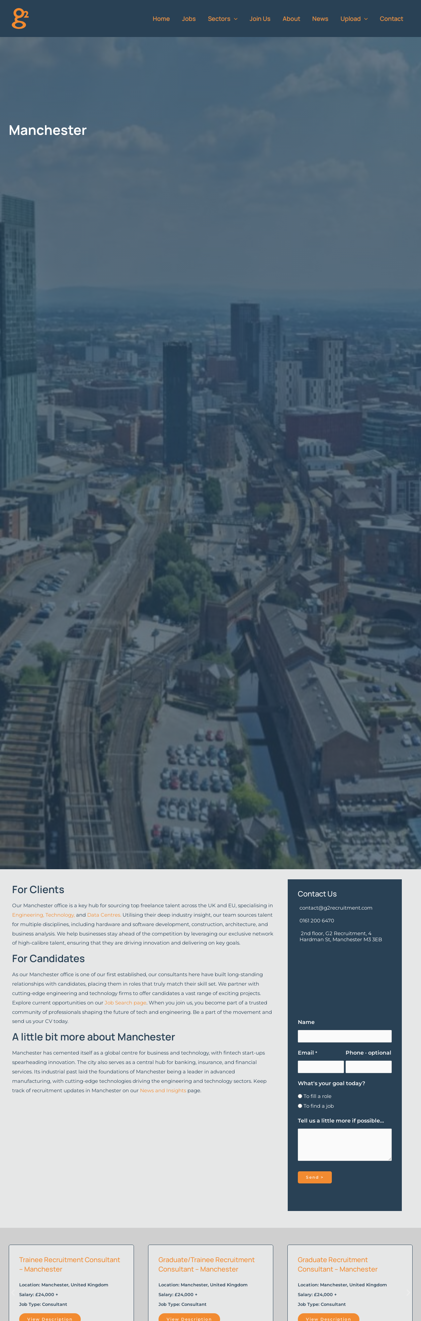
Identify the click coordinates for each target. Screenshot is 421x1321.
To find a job (319, 1106)
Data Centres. (104, 915)
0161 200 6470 (317, 921)
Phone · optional (368, 1053)
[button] (234, 18)
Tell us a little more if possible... (341, 1120)
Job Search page (125, 1002)
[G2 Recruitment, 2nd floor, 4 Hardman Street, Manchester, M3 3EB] (344, 977)
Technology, (60, 915)
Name (306, 1022)
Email (307, 1053)
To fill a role (317, 1096)
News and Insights (163, 1090)
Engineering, (28, 915)
